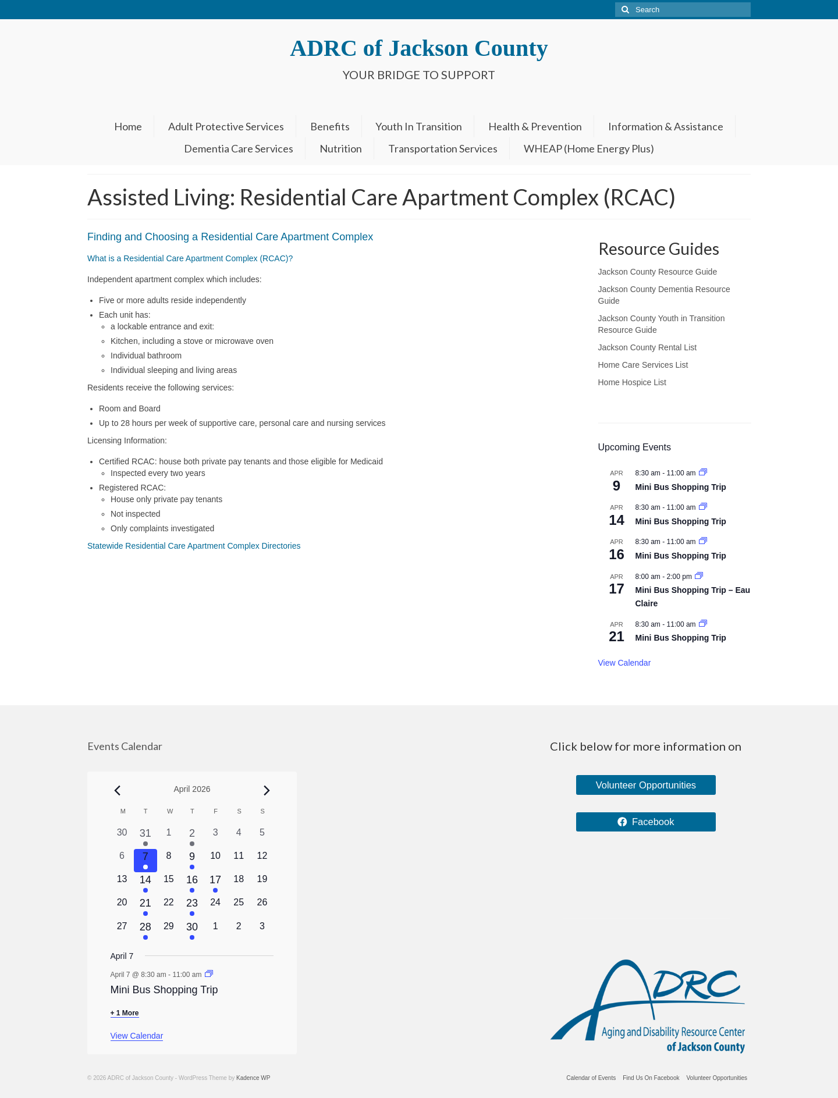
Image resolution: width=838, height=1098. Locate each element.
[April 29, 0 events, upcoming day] (168, 931)
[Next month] (267, 790)
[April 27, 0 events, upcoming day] (122, 931)
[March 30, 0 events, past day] (122, 837)
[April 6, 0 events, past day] (122, 860)
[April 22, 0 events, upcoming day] (168, 907)
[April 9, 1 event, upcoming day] (192, 860)
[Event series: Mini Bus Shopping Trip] (703, 473)
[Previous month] (118, 790)
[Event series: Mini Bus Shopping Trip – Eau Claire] (699, 577)
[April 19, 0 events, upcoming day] (262, 884)
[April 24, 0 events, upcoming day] (215, 907)
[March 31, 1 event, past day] (145, 837)
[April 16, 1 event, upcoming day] (192, 884)
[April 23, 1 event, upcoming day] (192, 907)
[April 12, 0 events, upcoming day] (262, 860)
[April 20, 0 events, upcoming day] (122, 907)
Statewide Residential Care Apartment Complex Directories (194, 545)
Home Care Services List (643, 364)
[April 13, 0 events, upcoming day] (122, 884)
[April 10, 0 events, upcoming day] (215, 860)
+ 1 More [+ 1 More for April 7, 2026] (125, 1013)
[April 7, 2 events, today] (145, 860)
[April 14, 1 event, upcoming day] (145, 884)
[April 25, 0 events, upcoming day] (238, 907)
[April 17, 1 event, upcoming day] (215, 884)
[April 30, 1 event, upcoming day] (192, 931)
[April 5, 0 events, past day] (262, 837)
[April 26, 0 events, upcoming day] (262, 907)
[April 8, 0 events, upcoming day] (168, 860)
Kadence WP (253, 1078)
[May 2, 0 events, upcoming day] (238, 931)
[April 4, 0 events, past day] (238, 837)
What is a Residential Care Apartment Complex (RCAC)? (190, 258)
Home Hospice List (632, 382)
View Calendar (624, 662)
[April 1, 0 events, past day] (168, 837)
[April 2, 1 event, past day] (192, 837)
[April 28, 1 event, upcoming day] (145, 931)
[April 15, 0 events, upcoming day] (168, 884)
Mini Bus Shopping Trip (680, 487)
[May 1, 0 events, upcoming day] (215, 931)
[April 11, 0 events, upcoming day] (238, 860)
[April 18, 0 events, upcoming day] (238, 884)
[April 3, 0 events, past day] (215, 837)
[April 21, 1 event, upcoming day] (145, 907)
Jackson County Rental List (647, 347)
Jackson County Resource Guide (658, 271)
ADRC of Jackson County (419, 48)
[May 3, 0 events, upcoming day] (262, 931)
